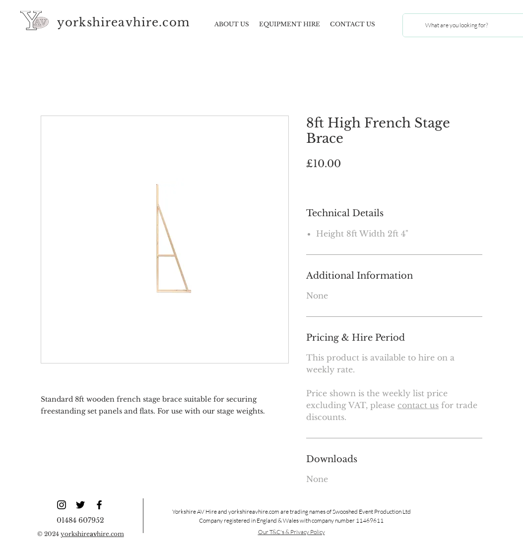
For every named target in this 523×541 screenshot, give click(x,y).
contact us (418, 405)
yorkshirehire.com (92, 534)
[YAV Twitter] (80, 505)
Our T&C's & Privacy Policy (291, 532)
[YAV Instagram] (61, 505)
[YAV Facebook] (99, 505)
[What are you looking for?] (456, 25)
